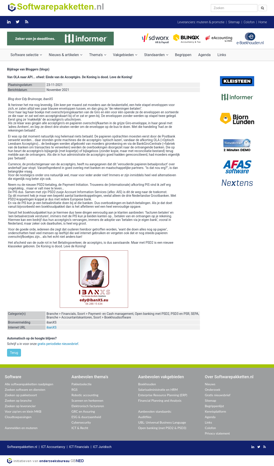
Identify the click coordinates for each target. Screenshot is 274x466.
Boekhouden (147, 384)
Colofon (249, 22)
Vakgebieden (125, 55)
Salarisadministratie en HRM (158, 389)
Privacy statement (217, 433)
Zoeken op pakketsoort (21, 395)
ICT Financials (79, 447)
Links (221, 55)
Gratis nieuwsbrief (217, 395)
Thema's (97, 55)
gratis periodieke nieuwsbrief (57, 344)
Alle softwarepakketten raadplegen (29, 384)
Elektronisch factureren (88, 406)
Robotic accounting (85, 395)
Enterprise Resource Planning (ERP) (162, 395)
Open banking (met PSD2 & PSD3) (162, 428)
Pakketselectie (82, 384)
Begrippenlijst (214, 406)
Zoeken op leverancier (20, 406)
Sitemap (234, 22)
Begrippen (183, 55)
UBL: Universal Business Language (162, 422)
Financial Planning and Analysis (159, 400)
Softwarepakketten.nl (22, 447)
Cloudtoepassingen (18, 417)
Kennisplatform (215, 411)
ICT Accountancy (53, 447)
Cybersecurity (81, 422)
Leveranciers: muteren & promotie (200, 22)
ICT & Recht (80, 428)
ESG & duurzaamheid (86, 417)
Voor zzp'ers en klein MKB (23, 411)
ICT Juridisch (102, 447)
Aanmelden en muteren (21, 428)
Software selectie (26, 55)
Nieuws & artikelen (65, 55)
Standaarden (156, 55)
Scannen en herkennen (87, 400)
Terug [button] (14, 353)
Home (262, 22)
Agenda (204, 55)
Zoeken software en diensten (25, 389)
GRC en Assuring (83, 411)
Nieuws (210, 384)
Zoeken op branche (18, 400)
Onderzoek (212, 389)
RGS (75, 389)
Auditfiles (144, 417)
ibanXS (52, 327)
